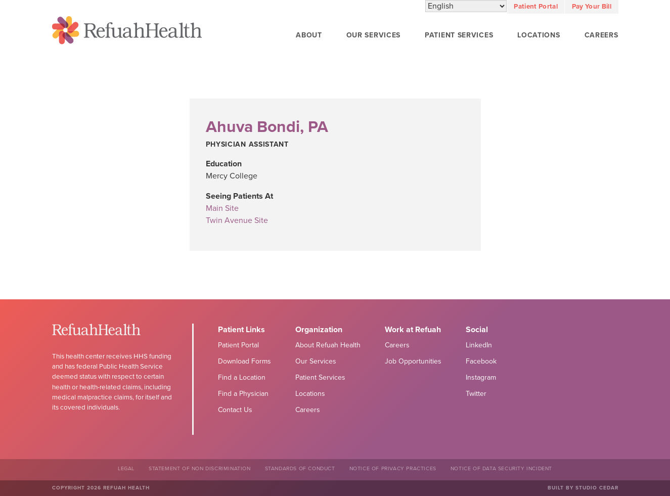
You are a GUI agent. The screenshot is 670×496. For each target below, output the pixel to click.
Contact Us (235, 409)
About (309, 35)
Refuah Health (127, 32)
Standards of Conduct (300, 468)
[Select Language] (466, 7)
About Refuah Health (328, 345)
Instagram (481, 377)
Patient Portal (536, 7)
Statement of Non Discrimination (200, 468)
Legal (126, 468)
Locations (538, 35)
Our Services (373, 35)
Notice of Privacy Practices (392, 468)
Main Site (222, 208)
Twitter (476, 393)
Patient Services (459, 35)
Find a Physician (243, 393)
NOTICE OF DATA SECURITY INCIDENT (501, 468)
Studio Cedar (596, 488)
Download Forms (244, 361)
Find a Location (241, 377)
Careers (601, 35)
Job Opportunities (413, 361)
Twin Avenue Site (237, 220)
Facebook (481, 361)
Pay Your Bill (591, 7)
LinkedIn (479, 345)
